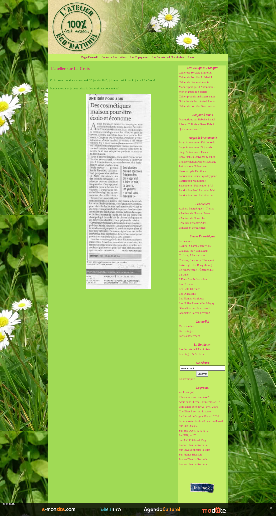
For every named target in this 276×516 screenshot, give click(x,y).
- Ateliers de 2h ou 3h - (192, 218)
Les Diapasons (187, 293)
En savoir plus (187, 378)
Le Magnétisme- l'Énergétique (196, 269)
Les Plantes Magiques (191, 298)
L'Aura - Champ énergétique (195, 245)
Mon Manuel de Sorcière (193, 91)
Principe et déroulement (192, 227)
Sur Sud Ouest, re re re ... (193, 430)
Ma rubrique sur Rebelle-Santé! (197, 119)
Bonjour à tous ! (202, 114)
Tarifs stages (186, 331)
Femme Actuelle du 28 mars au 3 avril (201, 421)
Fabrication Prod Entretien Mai (197, 190)
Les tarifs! (202, 321)
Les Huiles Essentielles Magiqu (197, 303)
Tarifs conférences (189, 335)
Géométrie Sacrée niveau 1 (194, 308)
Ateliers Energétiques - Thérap (196, 208)
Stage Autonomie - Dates (193, 152)
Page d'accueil (89, 57)
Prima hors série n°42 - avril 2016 (198, 406)
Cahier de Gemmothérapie (194, 82)
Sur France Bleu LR (190, 454)
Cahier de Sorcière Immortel (195, 72)
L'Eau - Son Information (193, 279)
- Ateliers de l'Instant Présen (195, 213)
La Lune (183, 274)
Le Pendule (185, 241)
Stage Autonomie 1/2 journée (195, 147)
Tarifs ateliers (187, 326)
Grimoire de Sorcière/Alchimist (197, 101)
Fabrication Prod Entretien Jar (196, 195)
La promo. (202, 387)
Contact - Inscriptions (114, 57)
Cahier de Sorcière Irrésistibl (195, 77)
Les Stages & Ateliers (191, 354)
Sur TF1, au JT (187, 435)
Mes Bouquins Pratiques (202, 68)
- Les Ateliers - (203, 203)
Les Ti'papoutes (139, 57)
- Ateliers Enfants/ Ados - (193, 222)
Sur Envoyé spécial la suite (194, 449)
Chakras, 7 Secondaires (192, 255)
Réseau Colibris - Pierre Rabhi (196, 124)
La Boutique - (203, 344)
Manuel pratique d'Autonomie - (197, 86)
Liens (191, 57)
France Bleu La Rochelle (193, 444)
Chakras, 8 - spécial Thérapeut (196, 260)
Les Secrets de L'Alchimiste (168, 57)
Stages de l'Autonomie (203, 137)
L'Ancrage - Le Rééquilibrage (196, 265)
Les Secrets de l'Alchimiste (194, 349)
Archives (186, 392)
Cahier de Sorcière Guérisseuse (197, 106)
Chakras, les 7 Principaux (193, 250)
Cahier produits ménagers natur (197, 96)
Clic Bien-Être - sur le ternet (195, 411)
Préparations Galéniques (193, 166)
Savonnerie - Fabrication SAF (196, 185)
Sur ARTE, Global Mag (192, 440)
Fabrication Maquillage (192, 180)
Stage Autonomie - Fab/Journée (197, 142)
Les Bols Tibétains (189, 288)
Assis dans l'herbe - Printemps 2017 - (200, 401)
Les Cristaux (186, 284)
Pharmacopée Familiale (192, 171)
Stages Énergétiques (203, 236)
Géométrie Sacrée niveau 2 (194, 312)
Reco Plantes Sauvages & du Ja (197, 156)
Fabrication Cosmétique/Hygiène (198, 175)
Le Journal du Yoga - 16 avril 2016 (199, 416)
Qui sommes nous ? (190, 129)
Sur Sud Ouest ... (188, 425)
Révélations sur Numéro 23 (194, 397)
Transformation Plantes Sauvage (197, 161)
